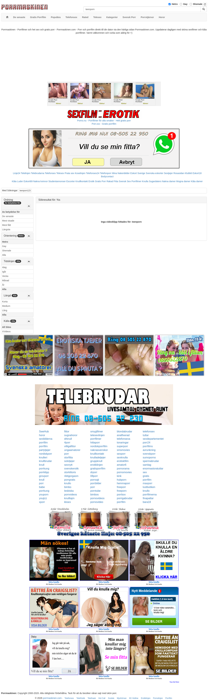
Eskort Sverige (137, 173)
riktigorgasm (71, 476)
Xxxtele (111, 698)
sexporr (121, 453)
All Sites (6, 327)
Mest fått (6, 225)
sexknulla (122, 457)
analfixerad (123, 435)
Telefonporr (105, 173)
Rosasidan (178, 173)
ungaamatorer (72, 450)
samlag (147, 464)
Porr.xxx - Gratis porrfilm (104, 124)
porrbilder (95, 483)
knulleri (43, 457)
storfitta (68, 457)
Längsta (6, 229)
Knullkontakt (81, 181)
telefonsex (149, 431)
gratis (146, 476)
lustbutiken (149, 487)
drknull (68, 438)
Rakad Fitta (112, 181)
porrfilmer (95, 438)
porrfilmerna (150, 494)
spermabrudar (151, 461)
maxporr (147, 483)
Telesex (60, 173)
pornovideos (97, 498)
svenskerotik (71, 468)
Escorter (70, 181)
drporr (93, 472)
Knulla (145, 181)
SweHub (44, 431)
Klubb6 (188, 173)
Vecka (5, 276)
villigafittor (70, 446)
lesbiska (69, 490)
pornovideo (96, 502)
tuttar (146, 435)
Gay (185, 4)
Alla (4, 255)
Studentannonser (57, 181)
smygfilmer (96, 431)
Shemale (197, 4)
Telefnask (92, 698)
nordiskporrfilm (98, 446)
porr (66, 453)
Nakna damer (169, 181)
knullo (67, 483)
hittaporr (95, 442)
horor (42, 435)
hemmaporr (123, 483)
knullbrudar (45, 461)
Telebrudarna (37, 173)
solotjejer (69, 461)
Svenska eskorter (154, 173)
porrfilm (43, 442)
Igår (4, 271)
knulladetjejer (98, 457)
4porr (67, 442)
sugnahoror (70, 435)
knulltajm (69, 498)
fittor (66, 431)
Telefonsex (50, 173)
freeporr (121, 487)
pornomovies (124, 472)
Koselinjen (80, 173)
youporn (43, 494)
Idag (4, 267)
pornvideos (70, 494)
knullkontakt (97, 453)
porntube (95, 490)
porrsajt (94, 479)
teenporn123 (25, 190)
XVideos (6, 331)
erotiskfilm (123, 461)
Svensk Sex (125, 181)
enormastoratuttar (153, 468)
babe (42, 487)
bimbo (67, 487)
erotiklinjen (96, 464)
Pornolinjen (158, 698)
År (3, 285)
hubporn (121, 479)
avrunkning (149, 450)
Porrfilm (168, 698)
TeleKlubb (80, 698)
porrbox (121, 494)
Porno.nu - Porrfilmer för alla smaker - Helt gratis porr (104, 120)
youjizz (43, 498)
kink (119, 476)
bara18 (147, 502)
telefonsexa (123, 438)
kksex (67, 502)
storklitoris (70, 472)
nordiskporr (45, 453)
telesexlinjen (97, 435)
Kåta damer (197, 181)
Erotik (91, 181)
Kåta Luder (17, 181)
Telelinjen (25, 173)
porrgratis (69, 479)
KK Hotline (133, 698)
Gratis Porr (100, 181)
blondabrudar (124, 431)
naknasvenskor (99, 450)
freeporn (122, 490)
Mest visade (8, 220)
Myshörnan (121, 698)
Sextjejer (168, 173)
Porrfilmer (136, 181)
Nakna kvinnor (40, 181)
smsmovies (123, 450)
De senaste (8, 216)
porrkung (44, 468)
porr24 (146, 442)
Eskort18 (197, 173)
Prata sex (69, 173)
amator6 (121, 464)
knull (41, 464)
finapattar (148, 498)
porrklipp (44, 472)
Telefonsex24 (92, 173)
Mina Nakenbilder (121, 173)
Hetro (175, 4)
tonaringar (123, 442)
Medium (6, 306)
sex (145, 472)
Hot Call (101, 698)
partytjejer (44, 450)
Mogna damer (183, 181)
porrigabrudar (124, 498)
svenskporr (149, 453)
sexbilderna (45, 438)
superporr (122, 446)
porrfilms (148, 446)
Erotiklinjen (145, 698)
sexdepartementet (153, 438)
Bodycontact (107, 176)
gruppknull (96, 461)
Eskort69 (28, 181)
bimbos (94, 494)
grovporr (44, 476)
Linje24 (16, 173)
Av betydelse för (11, 212)
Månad (5, 280)
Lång (4, 310)
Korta (4, 301)
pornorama (123, 468)
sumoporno (149, 457)
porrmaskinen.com (52, 698)
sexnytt (68, 464)
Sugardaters (155, 181)
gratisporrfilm (97, 468)
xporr (42, 502)
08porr (94, 476)
